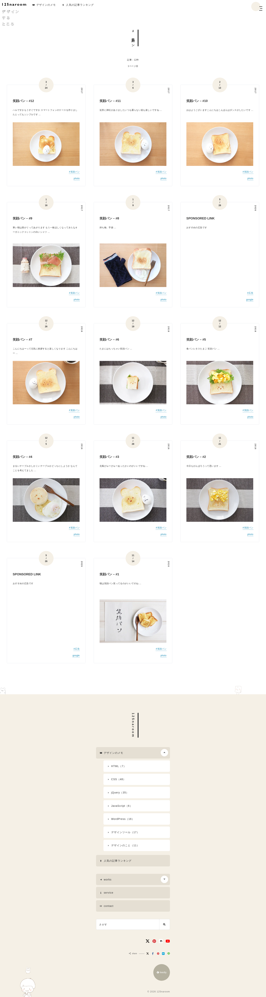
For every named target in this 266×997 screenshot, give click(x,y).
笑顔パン (75, 171)
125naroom (133, 725)
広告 (251, 293)
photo (77, 178)
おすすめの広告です (196, 227)
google (249, 299)
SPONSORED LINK (200, 218)
